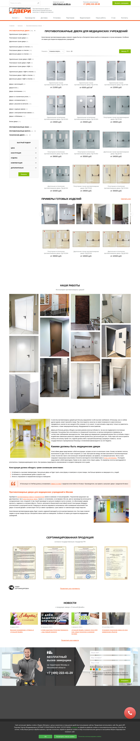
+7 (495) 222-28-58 (91, 4)
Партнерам (70, 18)
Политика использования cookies (89, 736)
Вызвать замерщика (121, 3)
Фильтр (124, 51)
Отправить (124, 680)
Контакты (124, 18)
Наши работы (101, 18)
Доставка (44, 18)
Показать (24, 174)
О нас (113, 18)
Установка (57, 18)
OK (46, 736)
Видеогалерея (85, 18)
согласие (100, 673)
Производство (30, 18)
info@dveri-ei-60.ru (62, 4)
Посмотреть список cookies (65, 736)
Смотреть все (126, 199)
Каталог (15, 18)
